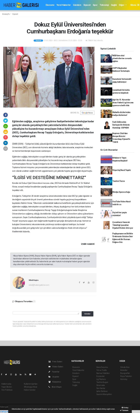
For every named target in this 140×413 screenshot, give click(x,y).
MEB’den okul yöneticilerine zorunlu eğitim (122, 58)
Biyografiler (125, 373)
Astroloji (123, 379)
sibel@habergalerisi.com (39, 285)
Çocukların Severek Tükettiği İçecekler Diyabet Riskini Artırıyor (122, 225)
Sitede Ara (124, 367)
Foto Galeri (55, 361)
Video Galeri (56, 367)
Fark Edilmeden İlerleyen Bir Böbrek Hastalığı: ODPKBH (121, 125)
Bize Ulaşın (55, 387)
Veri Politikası (6, 390)
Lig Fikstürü (101, 379)
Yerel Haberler (63, 5)
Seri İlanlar (100, 388)
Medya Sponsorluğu (121, 192)
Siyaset (87, 5)
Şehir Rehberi (102, 391)
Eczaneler (100, 376)
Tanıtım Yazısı (118, 181)
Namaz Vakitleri (103, 373)
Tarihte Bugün (102, 382)
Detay (125, 408)
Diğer (122, 5)
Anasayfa (6, 14)
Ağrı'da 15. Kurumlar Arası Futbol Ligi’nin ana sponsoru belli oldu (122, 103)
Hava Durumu (102, 367)
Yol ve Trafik (101, 370)
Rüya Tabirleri (126, 376)
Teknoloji (104, 5)
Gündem (77, 5)
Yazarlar (54, 372)
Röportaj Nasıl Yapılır (121, 170)
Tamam (124, 410)
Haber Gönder (30, 390)
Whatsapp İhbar (30, 387)
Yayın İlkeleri (6, 387)
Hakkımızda (6, 384)
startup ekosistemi (8, 411)
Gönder (87, 314)
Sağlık (114, 5)
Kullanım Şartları (30, 384)
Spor (95, 5)
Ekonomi (50, 5)
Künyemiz (55, 382)
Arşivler (54, 377)
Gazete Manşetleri (104, 394)
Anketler (123, 370)
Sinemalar (100, 385)
